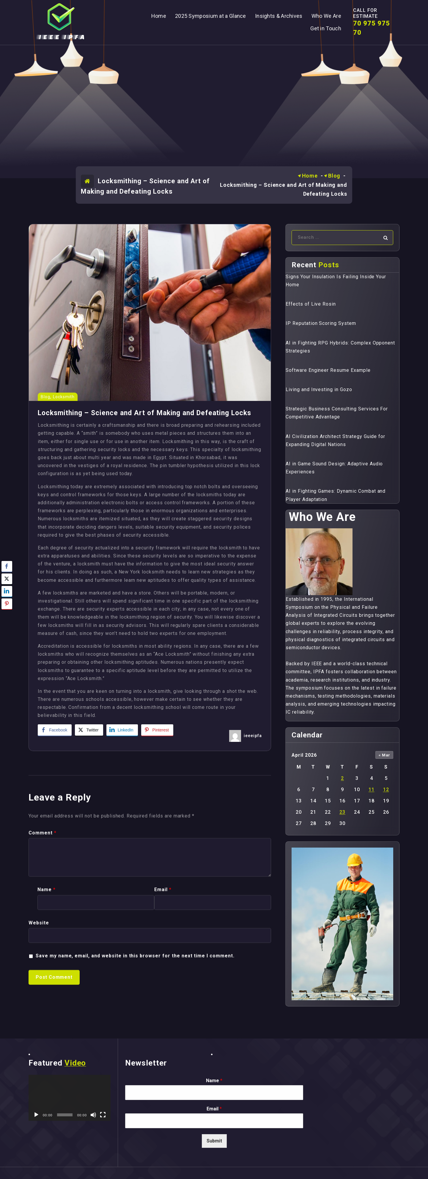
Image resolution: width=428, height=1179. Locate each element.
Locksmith (64, 396)
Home (310, 176)
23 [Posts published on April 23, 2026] (342, 812)
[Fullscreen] (103, 1115)
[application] (70, 1098)
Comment (42, 1032)
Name (214, 1080)
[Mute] (93, 1115)
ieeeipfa (253, 735)
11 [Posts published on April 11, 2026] (371, 789)
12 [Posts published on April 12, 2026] (386, 789)
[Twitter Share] (89, 730)
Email (214, 1109)
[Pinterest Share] (157, 730)
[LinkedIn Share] (122, 730)
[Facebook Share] (55, 730)
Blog (334, 176)
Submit (214, 1141)
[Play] (36, 1115)
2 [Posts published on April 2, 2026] (342, 778)
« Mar (384, 755)
